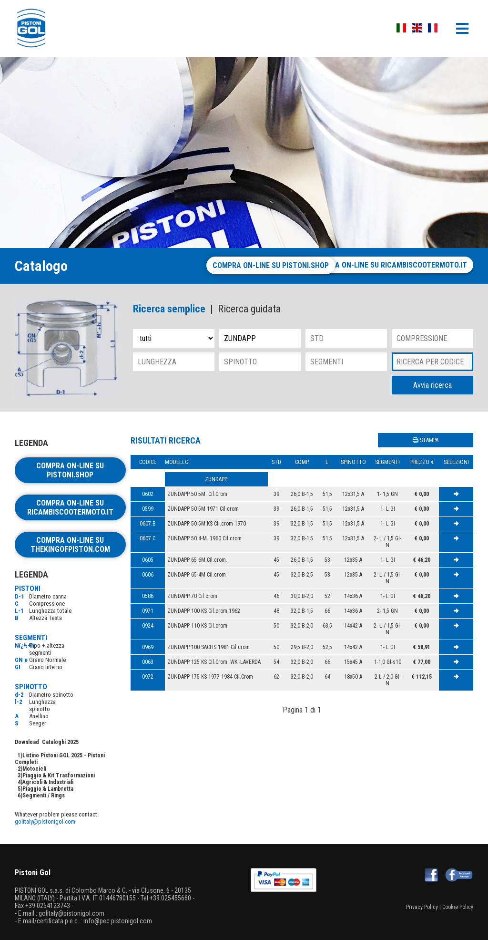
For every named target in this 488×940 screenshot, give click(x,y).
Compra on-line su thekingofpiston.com (70, 545)
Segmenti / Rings (43, 795)
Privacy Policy (422, 907)
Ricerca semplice (169, 309)
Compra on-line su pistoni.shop (237, 265)
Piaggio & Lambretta (47, 788)
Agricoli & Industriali (47, 782)
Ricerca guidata (249, 309)
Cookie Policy (457, 907)
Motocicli (34, 768)
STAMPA (425, 440)
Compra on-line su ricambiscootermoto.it (389, 264)
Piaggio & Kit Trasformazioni (58, 775)
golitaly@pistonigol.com (45, 821)
